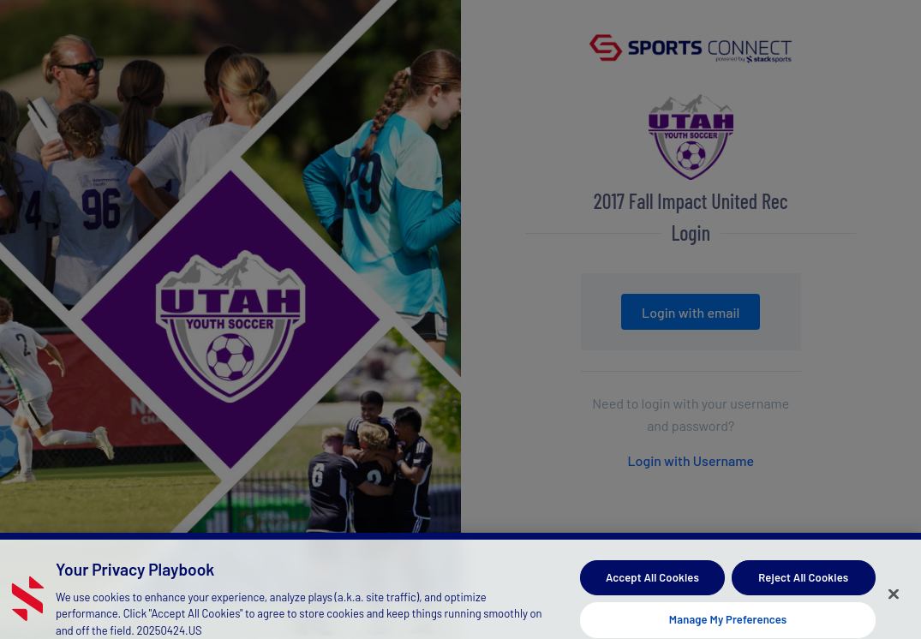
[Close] (893, 599)
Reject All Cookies (803, 582)
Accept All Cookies (652, 582)
